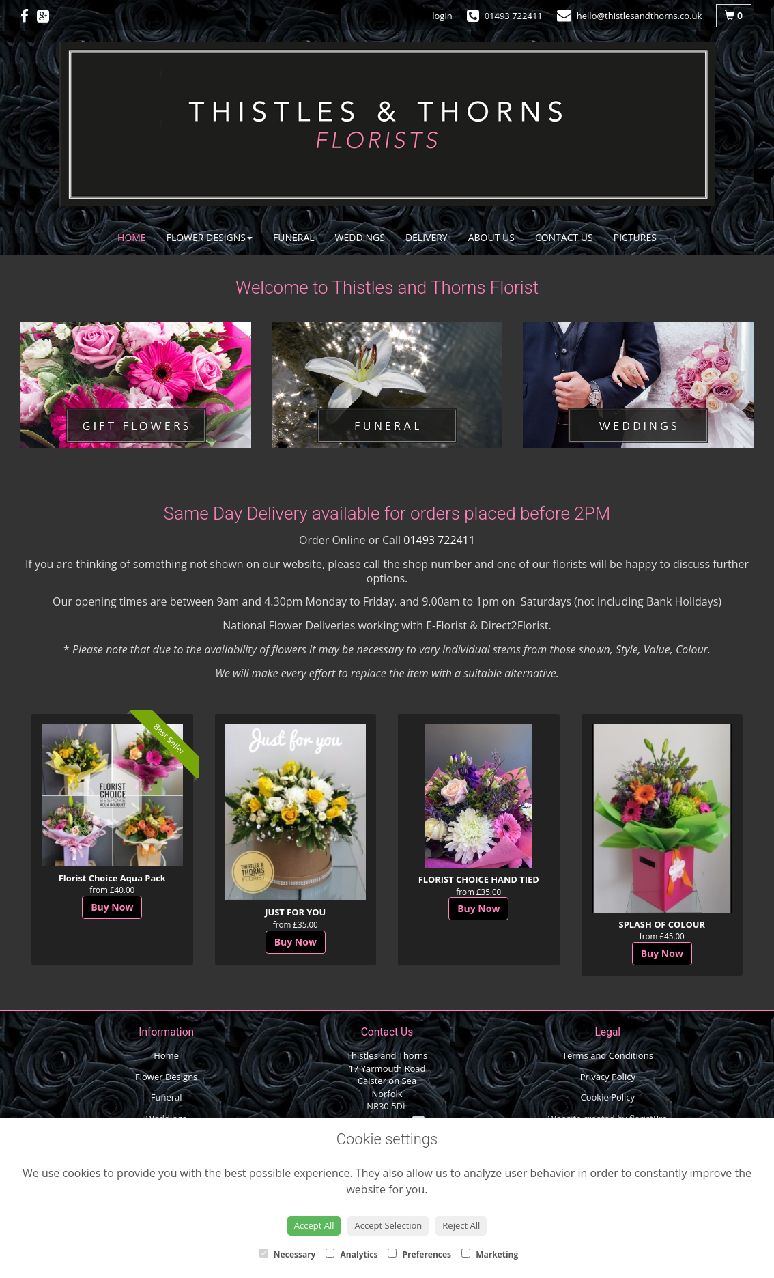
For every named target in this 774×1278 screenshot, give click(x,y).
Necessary (287, 1254)
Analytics (351, 1254)
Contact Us (564, 237)
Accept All (314, 1225)
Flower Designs (210, 237)
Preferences (419, 1254)
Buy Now (112, 906)
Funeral (294, 237)
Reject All (461, 1225)
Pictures (635, 237)
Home (131, 237)
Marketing (489, 1254)
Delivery (426, 237)
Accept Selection (388, 1225)
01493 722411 (439, 540)
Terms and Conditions (607, 1055)
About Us (491, 237)
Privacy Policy (607, 1076)
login (442, 16)
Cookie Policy (608, 1097)
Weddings (360, 237)
